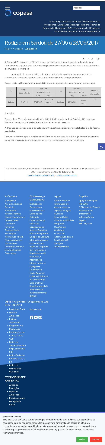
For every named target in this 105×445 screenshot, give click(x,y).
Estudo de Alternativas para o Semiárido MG (63, 236)
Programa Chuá (17, 309)
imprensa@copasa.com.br (41, 175)
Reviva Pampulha (69, 31)
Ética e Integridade (39, 233)
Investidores (50, 24)
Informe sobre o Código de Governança (37, 266)
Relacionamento (91, 21)
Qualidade (59, 230)
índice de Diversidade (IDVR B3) (15, 368)
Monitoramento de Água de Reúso (17, 401)
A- (92, 58)
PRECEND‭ (83, 203)
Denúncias (76, 21)
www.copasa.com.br (67, 175)
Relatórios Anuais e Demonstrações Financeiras (14, 250)
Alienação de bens (80, 24)
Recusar (96, 439)
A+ (84, 58)
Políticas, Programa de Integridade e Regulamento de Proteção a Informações (39, 253)
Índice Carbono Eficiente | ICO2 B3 (17, 358)
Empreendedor (81, 28)
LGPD (69, 28)
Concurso (10, 223)
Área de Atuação (13, 203)
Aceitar (82, 439)
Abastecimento (62, 200)
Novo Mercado (37, 210)
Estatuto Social (37, 220)
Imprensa (60, 28)
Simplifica (65, 21)
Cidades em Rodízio (64, 220)
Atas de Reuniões (38, 230)
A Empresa (10, 200)
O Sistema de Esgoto (89, 207)
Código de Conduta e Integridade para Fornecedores (39, 240)
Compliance (63, 24)
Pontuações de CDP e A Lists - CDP (17, 335)
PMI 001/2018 (85, 223)
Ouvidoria (54, 21)
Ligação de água (62, 210)
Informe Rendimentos (89, 31)
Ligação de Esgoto (88, 200)
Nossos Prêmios (13, 213)
